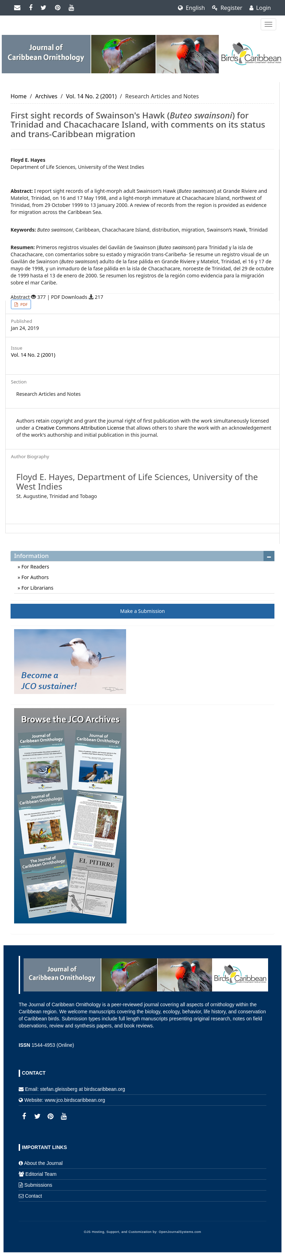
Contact (33, 1196)
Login (260, 8)
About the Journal (43, 1163)
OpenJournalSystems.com (180, 1232)
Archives (46, 96)
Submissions (38, 1185)
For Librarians (36, 587)
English (191, 8)
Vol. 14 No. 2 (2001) (91, 96)
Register (227, 8)
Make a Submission (142, 611)
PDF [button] (23, 304)
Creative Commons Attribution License (80, 427)
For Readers (34, 566)
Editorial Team (40, 1174)
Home (19, 96)
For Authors (34, 577)
